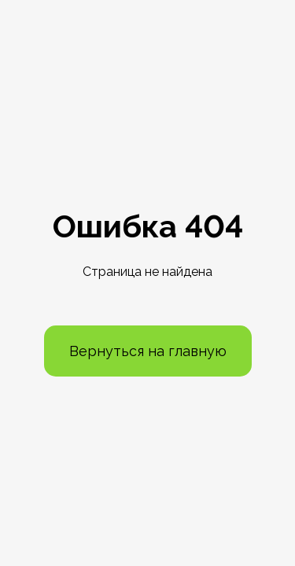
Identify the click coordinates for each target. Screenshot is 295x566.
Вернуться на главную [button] (148, 351)
